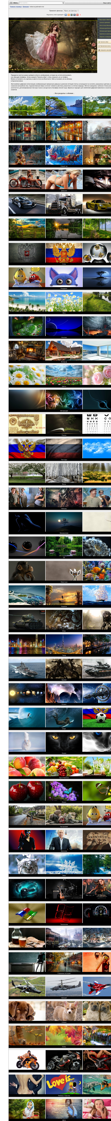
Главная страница (16, 7)
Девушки (26, 7)
